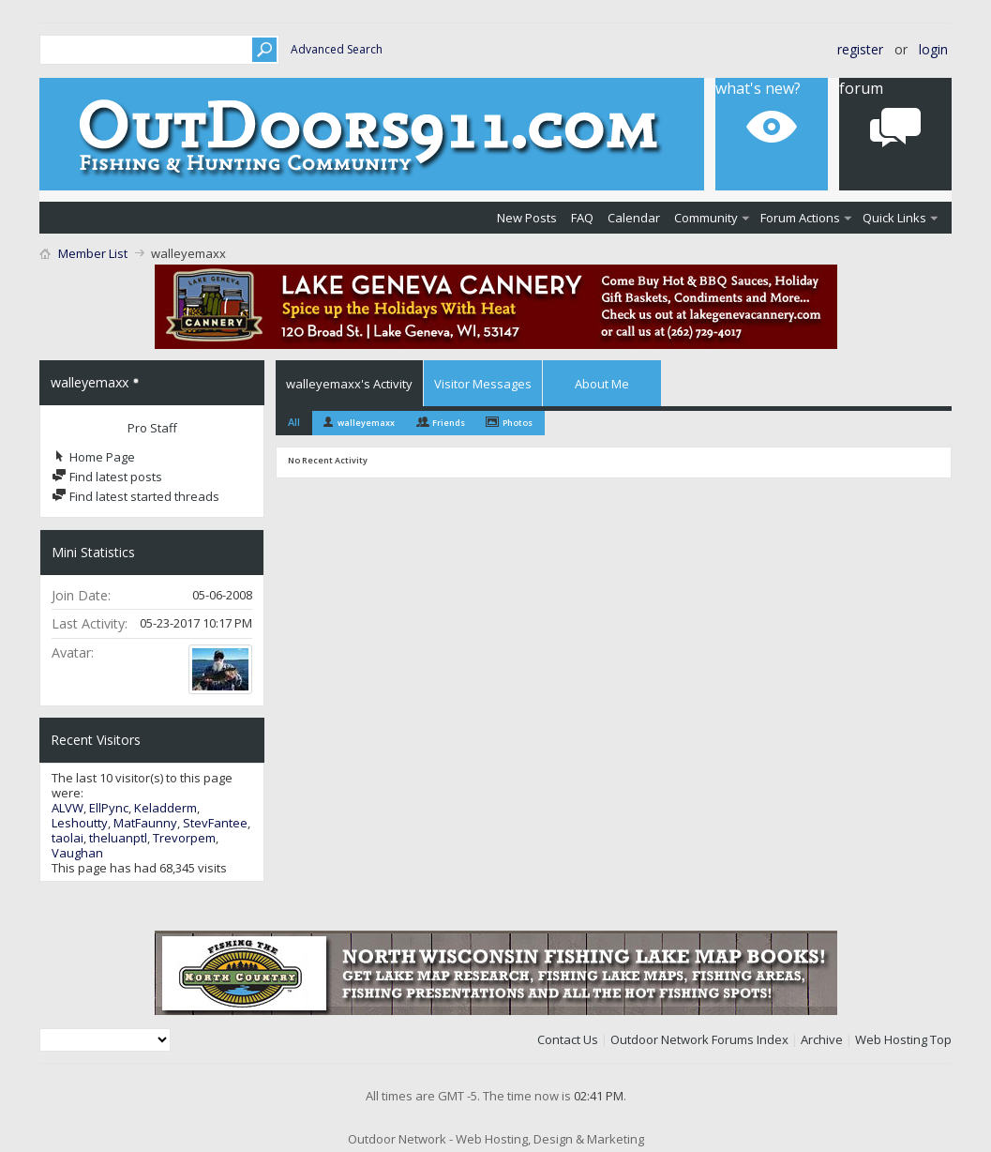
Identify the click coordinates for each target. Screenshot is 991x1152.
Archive (822, 1039)
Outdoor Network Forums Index (699, 1039)
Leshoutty (80, 822)
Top (941, 1039)
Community (706, 217)
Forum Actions (800, 217)
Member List (93, 253)
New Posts (527, 217)
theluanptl (118, 837)
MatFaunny (145, 822)
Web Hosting (891, 1039)
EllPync (108, 807)
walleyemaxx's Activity (349, 383)
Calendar (634, 217)
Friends (448, 423)
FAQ (582, 217)
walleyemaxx (366, 423)
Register (860, 49)
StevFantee (215, 822)
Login (933, 49)
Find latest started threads (135, 496)
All (294, 422)
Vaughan (77, 852)
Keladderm (165, 807)
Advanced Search (337, 49)
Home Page (93, 456)
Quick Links (894, 217)
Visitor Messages (483, 383)
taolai (67, 837)
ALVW (67, 807)
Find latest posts (107, 476)
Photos (518, 423)
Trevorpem (184, 837)
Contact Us (567, 1039)
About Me (602, 383)
